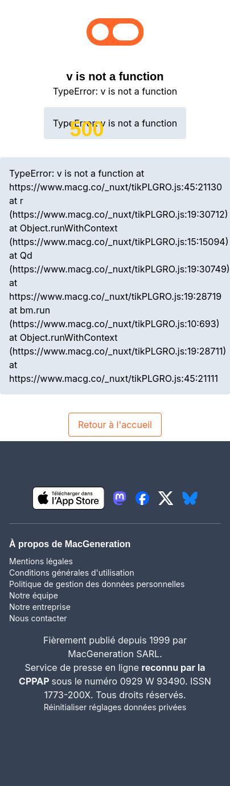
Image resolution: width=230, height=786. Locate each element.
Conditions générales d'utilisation (71, 572)
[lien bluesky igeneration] (190, 498)
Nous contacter (38, 618)
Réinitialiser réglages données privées (115, 707)
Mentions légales (41, 561)
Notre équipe (33, 595)
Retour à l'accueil (115, 424)
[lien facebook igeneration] (142, 498)
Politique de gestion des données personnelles (96, 584)
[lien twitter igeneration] (166, 498)
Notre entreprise (40, 607)
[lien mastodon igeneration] (119, 498)
